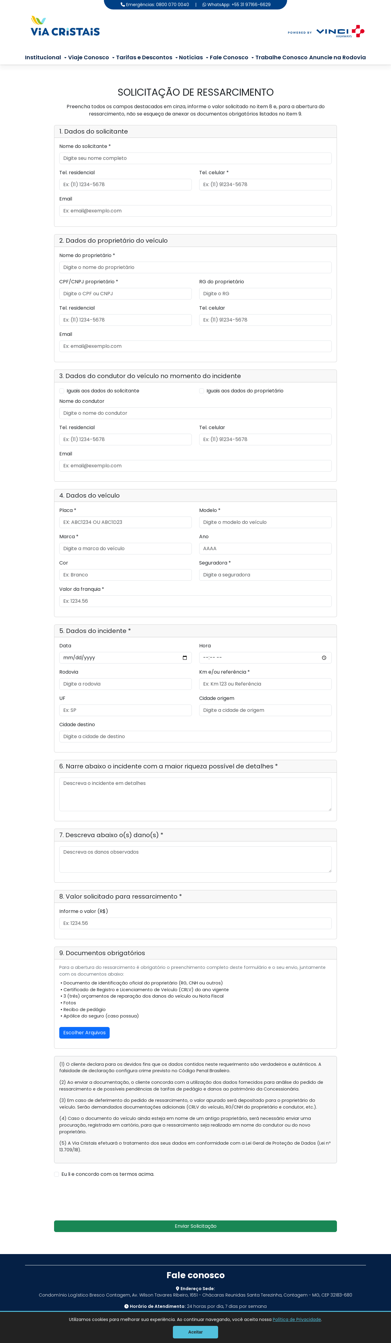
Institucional (43, 57)
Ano (204, 536)
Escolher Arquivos (84, 1032)
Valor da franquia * (81, 589)
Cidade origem (216, 698)
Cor (63, 562)
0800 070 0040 (172, 5)
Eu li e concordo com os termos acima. (107, 1174)
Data (65, 645)
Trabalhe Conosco (281, 57)
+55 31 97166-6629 (251, 5)
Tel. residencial (77, 172)
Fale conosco (195, 1275)
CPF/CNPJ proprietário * (88, 281)
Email (65, 198)
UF (62, 698)
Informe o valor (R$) (83, 911)
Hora (205, 645)
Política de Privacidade (297, 1319)
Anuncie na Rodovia (337, 57)
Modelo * (210, 510)
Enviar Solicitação (196, 1226)
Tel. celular (212, 307)
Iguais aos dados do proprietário (244, 390)
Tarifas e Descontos (144, 57)
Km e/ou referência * (224, 671)
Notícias (191, 57)
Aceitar (195, 1332)
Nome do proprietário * (87, 255)
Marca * (69, 536)
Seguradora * (215, 562)
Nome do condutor (81, 401)
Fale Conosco (229, 57)
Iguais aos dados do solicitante (103, 390)
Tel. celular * (214, 172)
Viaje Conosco (88, 57)
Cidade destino (77, 724)
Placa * (67, 510)
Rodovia (68, 671)
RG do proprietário (221, 281)
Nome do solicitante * (85, 146)
